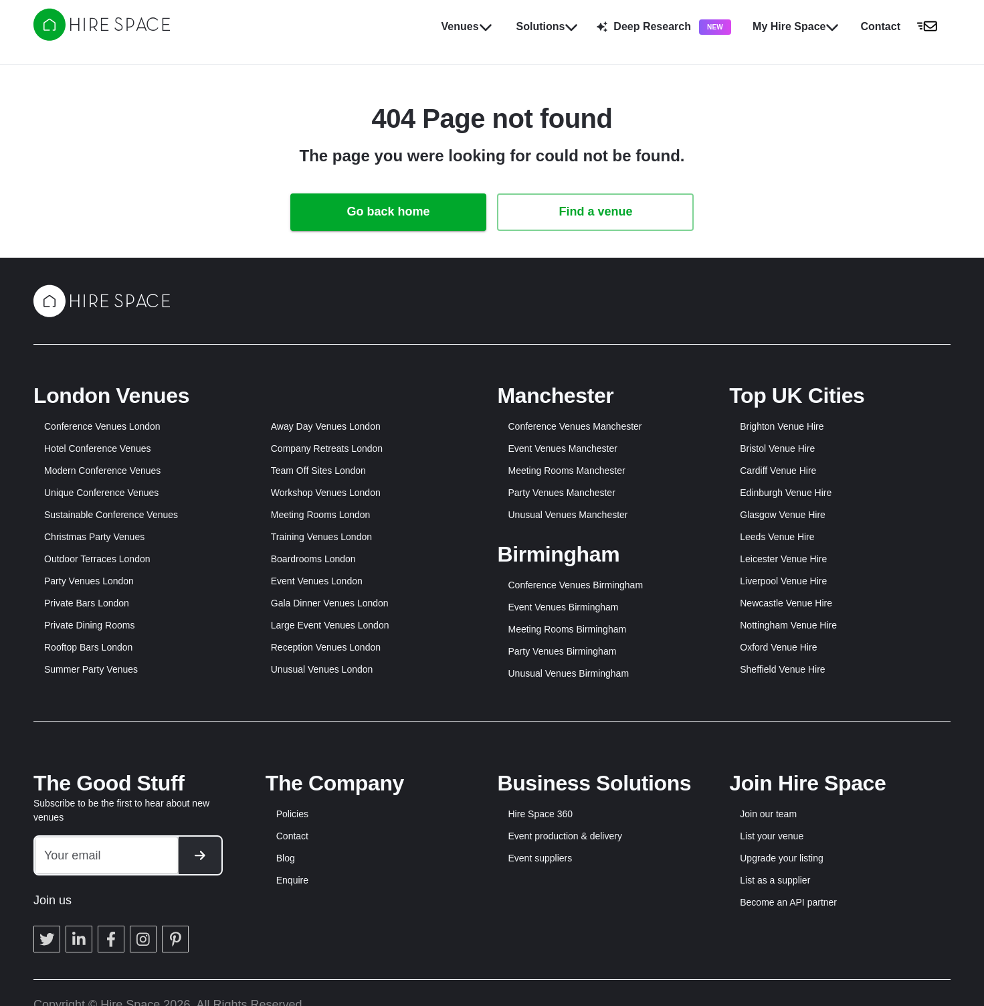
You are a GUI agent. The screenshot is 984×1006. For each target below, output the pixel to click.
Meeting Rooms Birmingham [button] (567, 629)
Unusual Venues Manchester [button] (568, 514)
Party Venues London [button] (89, 581)
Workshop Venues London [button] (326, 492)
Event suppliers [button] (540, 858)
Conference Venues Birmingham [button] (576, 585)
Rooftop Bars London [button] (88, 647)
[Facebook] (111, 939)
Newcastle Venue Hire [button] (786, 603)
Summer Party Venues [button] (91, 669)
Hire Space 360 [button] (540, 814)
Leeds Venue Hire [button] (777, 536)
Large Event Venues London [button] (330, 625)
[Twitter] (46, 939)
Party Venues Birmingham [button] (562, 651)
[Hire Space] (101, 37)
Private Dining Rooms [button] (89, 625)
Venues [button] (466, 26)
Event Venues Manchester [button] (562, 448)
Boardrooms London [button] (313, 559)
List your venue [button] (771, 836)
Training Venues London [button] (321, 536)
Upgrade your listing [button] (781, 858)
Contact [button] (292, 836)
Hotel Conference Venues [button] (97, 448)
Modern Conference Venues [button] (102, 470)
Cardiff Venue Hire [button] (778, 470)
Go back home (388, 211)
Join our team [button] (768, 814)
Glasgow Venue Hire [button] (782, 514)
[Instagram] (143, 939)
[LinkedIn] (79, 939)
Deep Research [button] (664, 27)
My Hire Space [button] (796, 26)
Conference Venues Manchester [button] (575, 426)
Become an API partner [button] (788, 902)
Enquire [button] (292, 880)
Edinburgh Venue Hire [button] (785, 492)
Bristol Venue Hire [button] (777, 448)
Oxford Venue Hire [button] (778, 647)
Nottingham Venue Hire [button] (788, 625)
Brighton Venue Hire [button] (781, 426)
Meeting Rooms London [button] (321, 514)
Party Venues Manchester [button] (561, 492)
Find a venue (595, 211)
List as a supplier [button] (775, 880)
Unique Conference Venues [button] (101, 492)
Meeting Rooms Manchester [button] (566, 470)
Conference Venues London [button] (102, 426)
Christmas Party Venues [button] (94, 536)
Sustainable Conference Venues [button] (111, 514)
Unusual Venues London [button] (322, 669)
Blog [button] (285, 858)
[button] (903, 27)
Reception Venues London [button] (326, 647)
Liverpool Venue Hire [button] (783, 581)
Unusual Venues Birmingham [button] (568, 673)
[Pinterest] (175, 939)
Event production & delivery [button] (565, 836)
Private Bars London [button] (86, 603)
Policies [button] (292, 814)
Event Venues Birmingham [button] (563, 607)
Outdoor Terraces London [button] (97, 559)
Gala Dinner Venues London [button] (330, 603)
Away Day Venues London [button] (326, 426)
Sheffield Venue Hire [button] (782, 669)
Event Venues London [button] (317, 581)
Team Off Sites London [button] (318, 470)
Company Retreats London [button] (327, 448)
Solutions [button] (547, 26)
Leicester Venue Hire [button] (783, 559)
